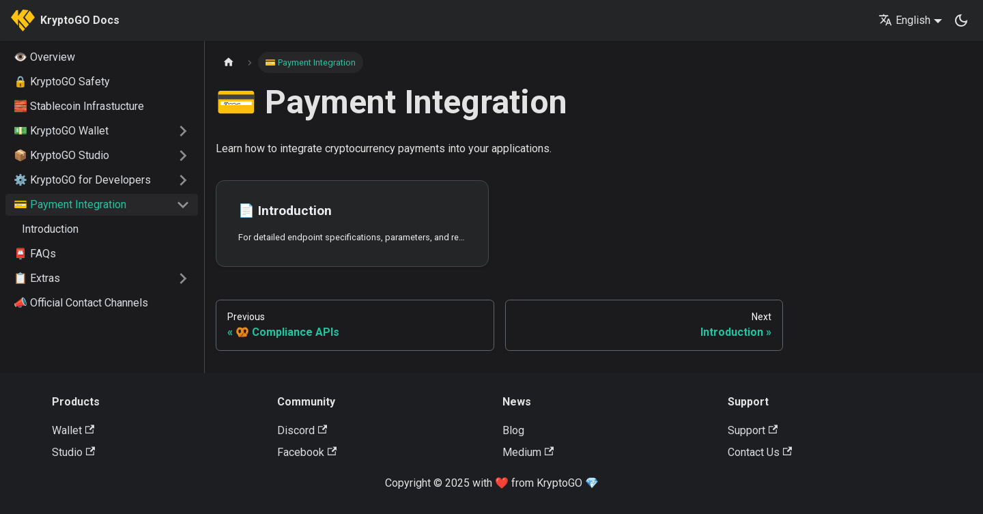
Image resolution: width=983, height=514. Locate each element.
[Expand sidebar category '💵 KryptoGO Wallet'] (183, 131)
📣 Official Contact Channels (81, 302)
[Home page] (229, 62)
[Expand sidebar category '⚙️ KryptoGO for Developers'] (183, 180)
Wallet (73, 430)
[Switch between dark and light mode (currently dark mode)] (961, 20)
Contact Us (760, 452)
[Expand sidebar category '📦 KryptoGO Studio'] (183, 156)
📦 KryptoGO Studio (61, 155)
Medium (528, 452)
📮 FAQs (35, 253)
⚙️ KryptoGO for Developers (82, 179)
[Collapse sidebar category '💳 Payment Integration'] (183, 205)
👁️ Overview (44, 57)
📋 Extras (37, 278)
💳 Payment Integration (70, 204)
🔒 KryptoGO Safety (62, 81)
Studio (73, 452)
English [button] (904, 20)
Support (753, 430)
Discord (302, 430)
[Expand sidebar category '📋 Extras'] (183, 278)
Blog (513, 430)
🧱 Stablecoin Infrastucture (79, 106)
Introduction (50, 229)
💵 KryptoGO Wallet (61, 130)
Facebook (307, 452)
